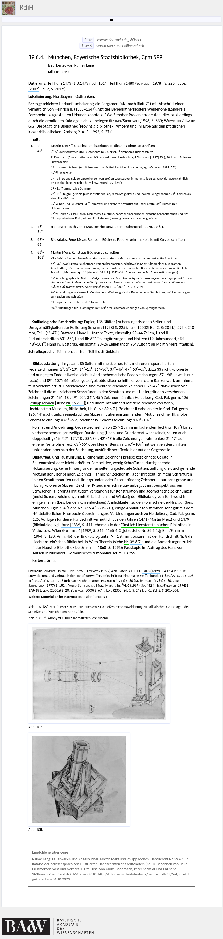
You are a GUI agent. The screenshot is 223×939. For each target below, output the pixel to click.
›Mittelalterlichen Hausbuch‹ (112, 157)
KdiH (27, 7)
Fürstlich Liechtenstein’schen (145, 524)
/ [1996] (130, 120)
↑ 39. (88, 39)
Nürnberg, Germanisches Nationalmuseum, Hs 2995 (93, 553)
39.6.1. (159, 226)
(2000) (82, 590)
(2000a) (52, 590)
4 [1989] (77, 530)
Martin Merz (166, 344)
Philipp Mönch (42, 402)
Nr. (150, 226)
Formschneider (156, 502)
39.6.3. (78, 402)
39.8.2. (104, 272)
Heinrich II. (64, 109)
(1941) (112, 581)
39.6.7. (110, 408)
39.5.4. (89, 508)
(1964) (154, 581)
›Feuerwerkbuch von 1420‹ (71, 226)
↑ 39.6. (86, 45)
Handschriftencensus (93, 596)
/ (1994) (171, 585)
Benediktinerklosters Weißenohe (139, 109)
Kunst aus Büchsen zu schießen (95, 252)
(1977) (41, 585)
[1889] (71, 524)
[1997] (148, 157)
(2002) (114, 590)
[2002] (117, 287)
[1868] (94, 547)
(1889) (151, 571)
